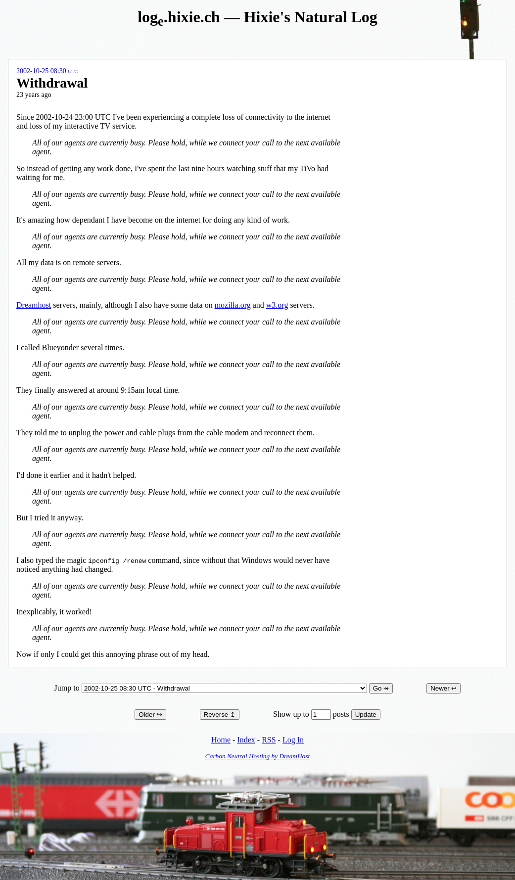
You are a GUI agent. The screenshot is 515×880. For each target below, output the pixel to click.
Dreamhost (33, 305)
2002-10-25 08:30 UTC (47, 71)
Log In (293, 740)
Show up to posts (312, 714)
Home (221, 740)
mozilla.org (233, 305)
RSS (269, 740)
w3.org (277, 305)
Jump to (211, 688)
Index (246, 740)
